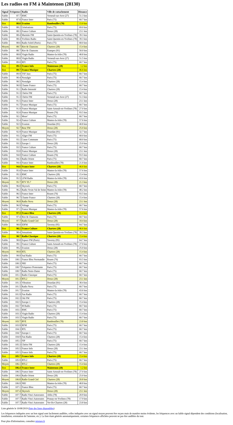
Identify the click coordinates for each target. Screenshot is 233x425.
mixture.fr (40, 421)
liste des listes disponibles (41, 408)
